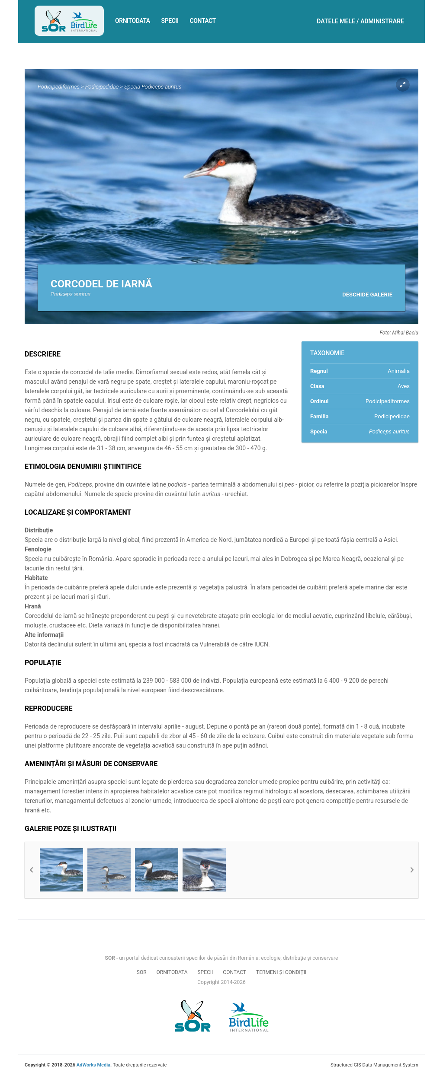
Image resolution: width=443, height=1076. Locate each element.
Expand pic (403, 85)
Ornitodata (132, 20)
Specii (170, 20)
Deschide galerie (367, 294)
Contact (203, 20)
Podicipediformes (59, 86)
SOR (142, 972)
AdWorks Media (93, 1065)
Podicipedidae (102, 86)
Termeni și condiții (281, 972)
